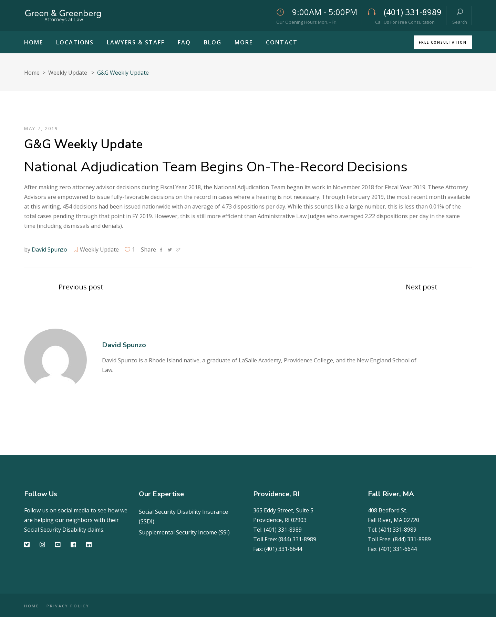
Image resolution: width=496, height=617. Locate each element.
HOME (31, 605)
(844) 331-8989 (297, 539)
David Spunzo (49, 249)
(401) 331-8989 (283, 529)
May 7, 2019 (41, 128)
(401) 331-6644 (283, 549)
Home (32, 72)
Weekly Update (67, 72)
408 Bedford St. (387, 510)
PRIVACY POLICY (73, 605)
